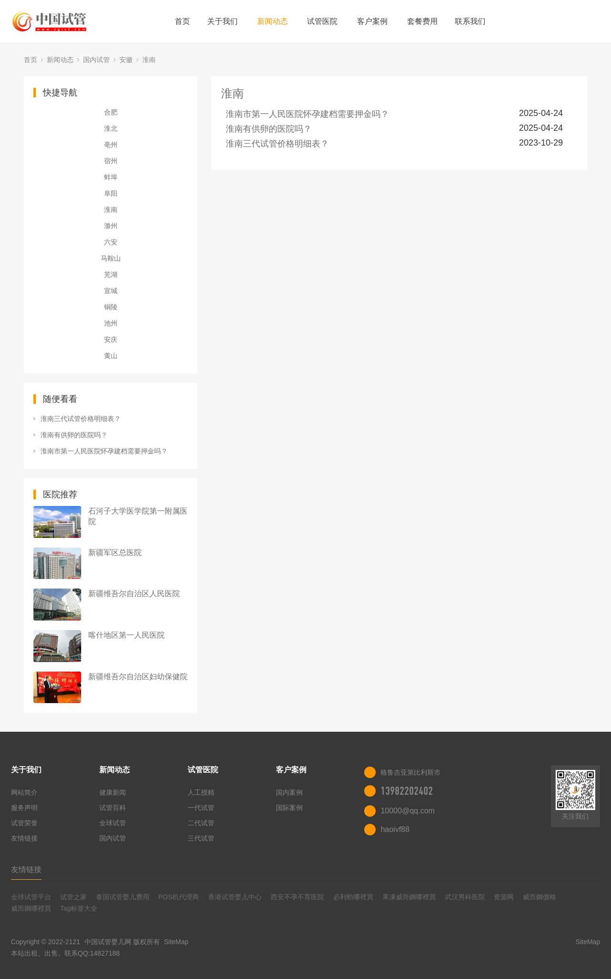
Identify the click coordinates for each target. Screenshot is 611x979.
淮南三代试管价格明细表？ (81, 418)
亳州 (110, 144)
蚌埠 (110, 177)
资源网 (504, 897)
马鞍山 (111, 258)
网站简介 (24, 792)
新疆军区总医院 (115, 552)
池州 (110, 323)
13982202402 (406, 791)
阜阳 (110, 193)
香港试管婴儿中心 (235, 897)
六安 (110, 242)
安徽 (126, 59)
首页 (182, 21)
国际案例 (289, 807)
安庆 (110, 339)
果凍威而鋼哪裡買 (409, 897)
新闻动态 (272, 21)
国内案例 (289, 792)
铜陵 (110, 307)
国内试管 (96, 59)
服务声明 (24, 807)
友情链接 (24, 838)
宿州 (110, 161)
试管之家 (73, 897)
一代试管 (201, 807)
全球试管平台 (31, 897)
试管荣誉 (24, 823)
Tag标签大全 (79, 908)
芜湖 (110, 274)
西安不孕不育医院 (297, 897)
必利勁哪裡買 (353, 897)
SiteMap (176, 942)
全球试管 (112, 823)
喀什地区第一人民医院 (126, 635)
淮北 (110, 128)
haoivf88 (395, 829)
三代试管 (201, 838)
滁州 (110, 226)
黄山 (110, 355)
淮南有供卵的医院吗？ (74, 435)
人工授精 (201, 792)
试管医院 (322, 21)
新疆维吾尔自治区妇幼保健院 (138, 677)
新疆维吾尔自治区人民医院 (134, 594)
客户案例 (372, 21)
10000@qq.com (407, 811)
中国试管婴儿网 (107, 942)
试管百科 (112, 807)
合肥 (110, 112)
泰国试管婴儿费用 (122, 897)
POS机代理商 (178, 897)
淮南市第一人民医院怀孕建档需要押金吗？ (104, 451)
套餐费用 (422, 21)
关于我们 (222, 21)
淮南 (149, 59)
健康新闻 (112, 792)
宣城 (110, 291)
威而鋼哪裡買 (31, 908)
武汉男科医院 (465, 897)
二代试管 (201, 823)
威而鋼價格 (539, 897)
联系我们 (470, 21)
